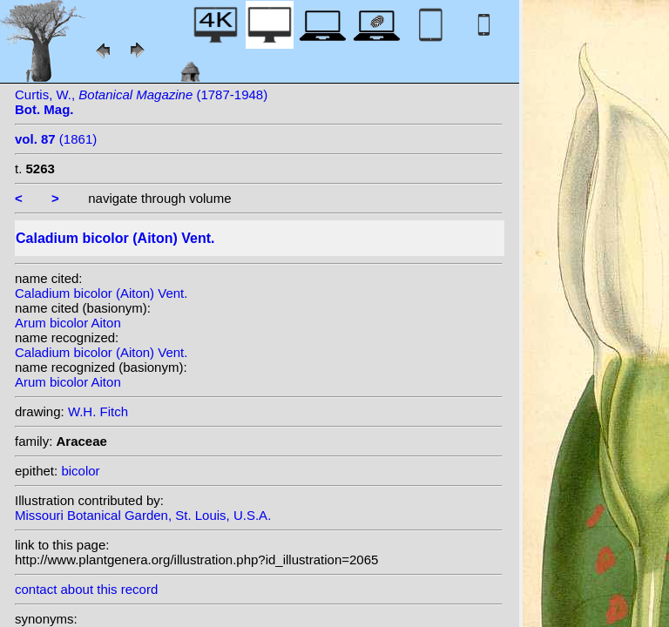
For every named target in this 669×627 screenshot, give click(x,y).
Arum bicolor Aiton (68, 322)
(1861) (56, 138)
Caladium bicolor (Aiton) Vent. (101, 293)
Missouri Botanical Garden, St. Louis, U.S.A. (143, 515)
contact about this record (86, 589)
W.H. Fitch (98, 411)
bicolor (80, 470)
